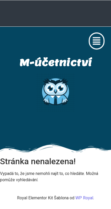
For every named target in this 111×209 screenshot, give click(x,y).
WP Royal (84, 197)
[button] (98, 41)
